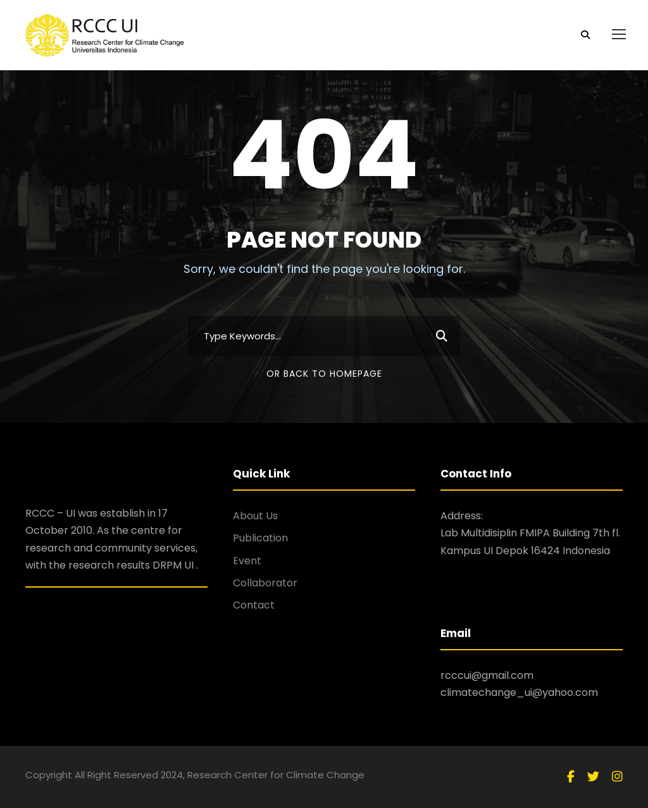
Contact (254, 605)
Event (247, 560)
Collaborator (265, 583)
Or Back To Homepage (324, 373)
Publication (260, 538)
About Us (255, 515)
